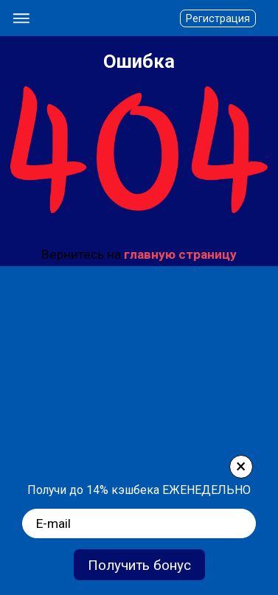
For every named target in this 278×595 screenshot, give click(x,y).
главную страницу (180, 254)
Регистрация (218, 18)
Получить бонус (139, 565)
